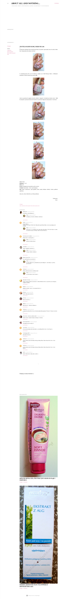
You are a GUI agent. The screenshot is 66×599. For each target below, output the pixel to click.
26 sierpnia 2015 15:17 (30, 269)
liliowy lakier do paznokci (34, 205)
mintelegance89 (26, 333)
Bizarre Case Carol (26, 257)
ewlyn (24, 222)
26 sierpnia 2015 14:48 (33, 257)
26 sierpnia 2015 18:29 (32, 227)
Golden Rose (9, 50)
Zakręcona (25, 211)
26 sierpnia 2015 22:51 (30, 309)
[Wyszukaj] (57, 3)
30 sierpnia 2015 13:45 (28, 352)
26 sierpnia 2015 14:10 (29, 222)
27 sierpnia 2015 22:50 (30, 327)
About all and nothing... (25, 3)
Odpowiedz (25, 233)
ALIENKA (25, 246)
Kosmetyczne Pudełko (27, 236)
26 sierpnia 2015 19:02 (29, 286)
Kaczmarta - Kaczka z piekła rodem (30, 316)
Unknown (25, 269)
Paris (8, 54)
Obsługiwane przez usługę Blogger (33, 595)
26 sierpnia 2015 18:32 (32, 272)
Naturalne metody (26, 279)
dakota (24, 303)
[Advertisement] (33, 18)
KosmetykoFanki (26, 321)
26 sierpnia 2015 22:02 (29, 303)
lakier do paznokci (10, 51)
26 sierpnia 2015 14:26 (30, 246)
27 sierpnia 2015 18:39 (33, 321)
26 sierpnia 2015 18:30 (32, 250)
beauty (24, 286)
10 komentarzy (25, 588)
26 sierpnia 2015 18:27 (32, 215)
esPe (24, 352)
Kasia (27, 215)
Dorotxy (24, 297)
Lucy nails (25, 327)
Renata (24, 292)
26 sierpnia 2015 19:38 (29, 292)
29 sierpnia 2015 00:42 (33, 333)
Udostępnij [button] (9, 46)
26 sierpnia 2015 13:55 (30, 211)
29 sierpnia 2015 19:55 (30, 338)
